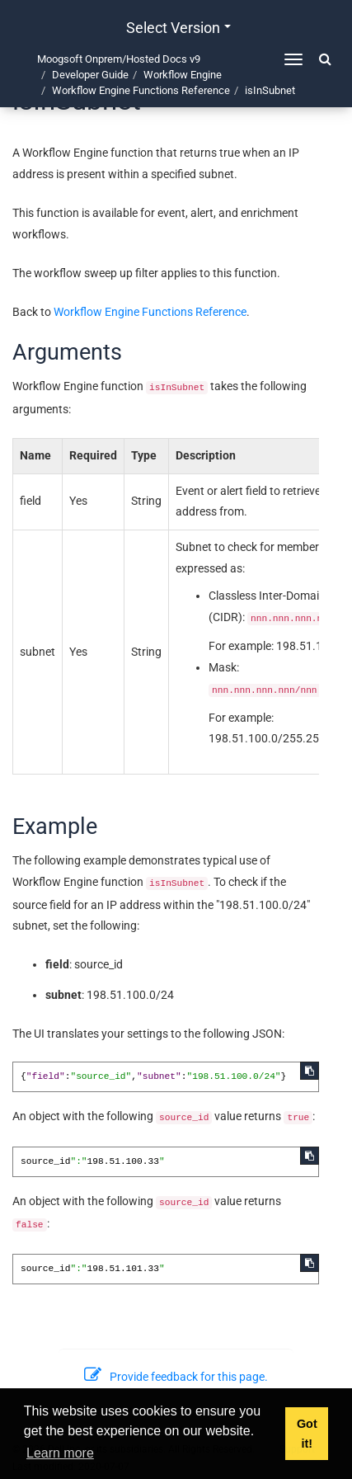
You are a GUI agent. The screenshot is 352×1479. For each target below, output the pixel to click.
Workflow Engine (182, 74)
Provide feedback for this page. (176, 1376)
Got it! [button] (307, 1433)
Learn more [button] (60, 1453)
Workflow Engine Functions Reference (141, 90)
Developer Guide (90, 74)
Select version (178, 27)
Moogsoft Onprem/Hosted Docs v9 (118, 59)
